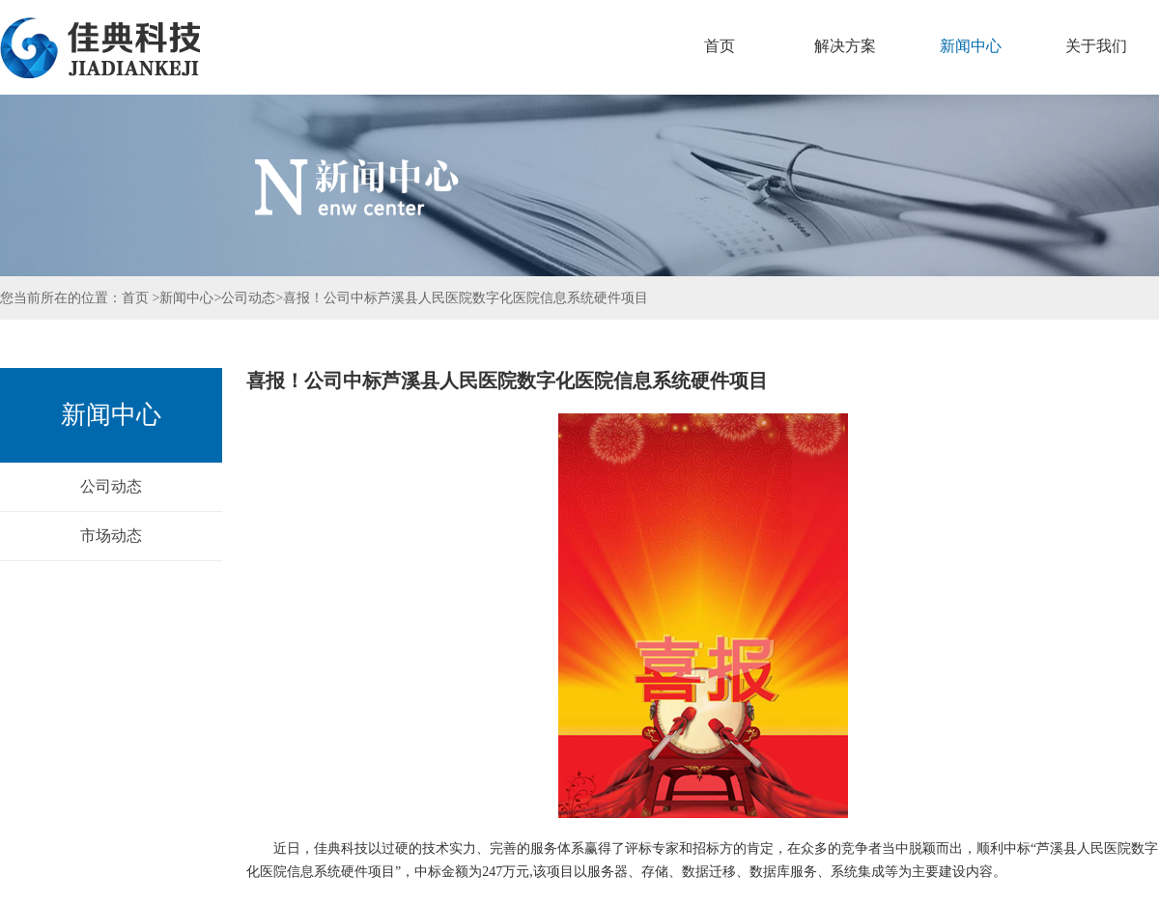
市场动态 (111, 535)
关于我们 (1096, 46)
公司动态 (248, 298)
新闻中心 (971, 46)
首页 (719, 46)
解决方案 (845, 46)
